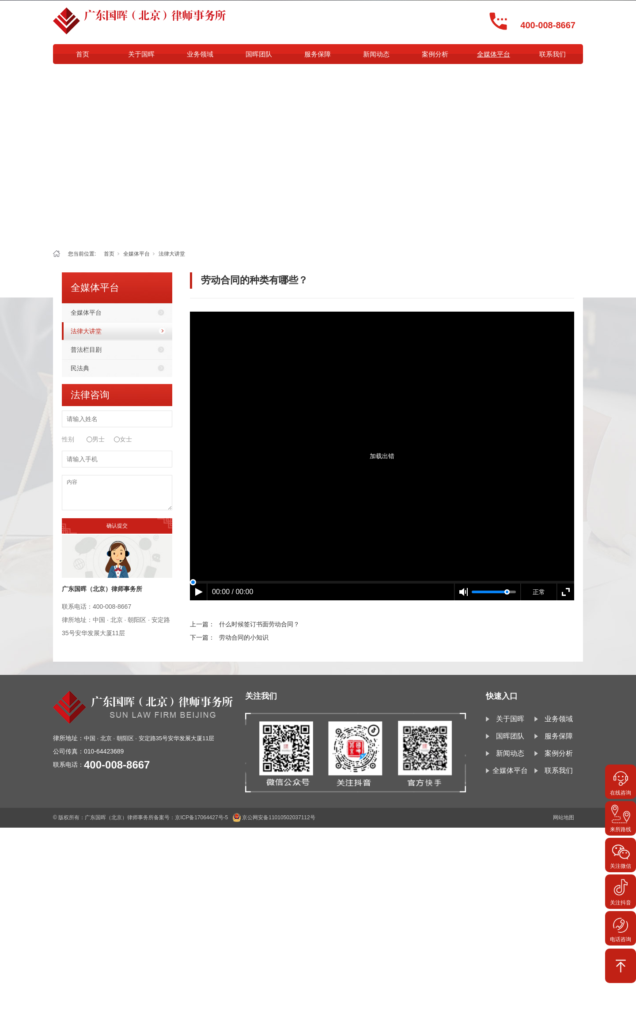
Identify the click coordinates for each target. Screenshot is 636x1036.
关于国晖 (141, 54)
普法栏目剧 (86, 349)
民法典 (80, 368)
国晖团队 (259, 54)
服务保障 (317, 54)
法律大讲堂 (172, 254)
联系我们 (552, 54)
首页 (82, 54)
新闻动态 (376, 54)
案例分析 (435, 54)
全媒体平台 (493, 54)
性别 (68, 439)
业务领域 (200, 54)
